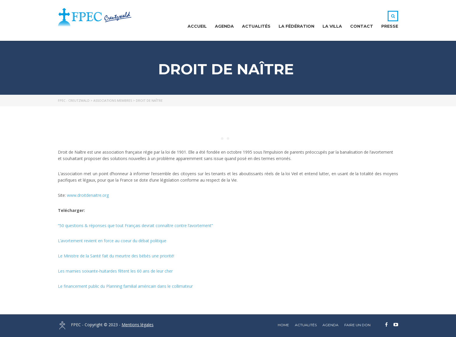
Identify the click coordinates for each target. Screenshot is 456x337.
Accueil (197, 26)
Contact (361, 26)
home (283, 325)
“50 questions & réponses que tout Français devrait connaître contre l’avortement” (135, 225)
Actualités (256, 26)
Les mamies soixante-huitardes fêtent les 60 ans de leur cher (115, 271)
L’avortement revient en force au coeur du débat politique (113, 240)
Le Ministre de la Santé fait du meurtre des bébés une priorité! (116, 256)
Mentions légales (138, 324)
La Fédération (296, 26)
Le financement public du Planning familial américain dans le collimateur (125, 286)
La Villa (332, 26)
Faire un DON (357, 325)
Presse (389, 26)
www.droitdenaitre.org (88, 195)
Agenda (224, 26)
